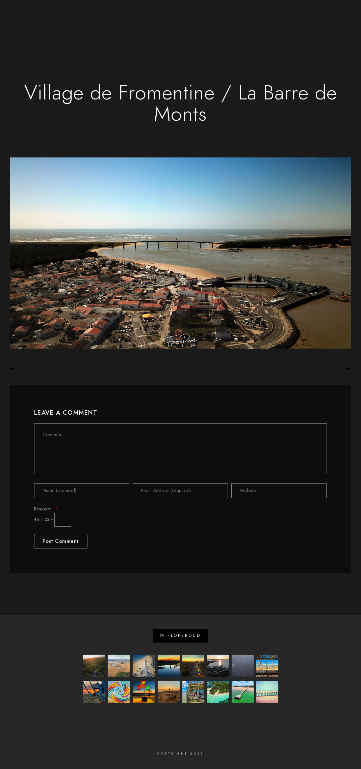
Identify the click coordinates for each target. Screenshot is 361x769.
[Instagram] (71, 13)
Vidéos (207, 27)
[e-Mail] (83, 13)
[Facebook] (47, 13)
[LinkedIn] (59, 13)
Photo (181, 27)
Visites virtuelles (245, 27)
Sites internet (146, 27)
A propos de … (102, 27)
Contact (327, 27)
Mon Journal (291, 27)
